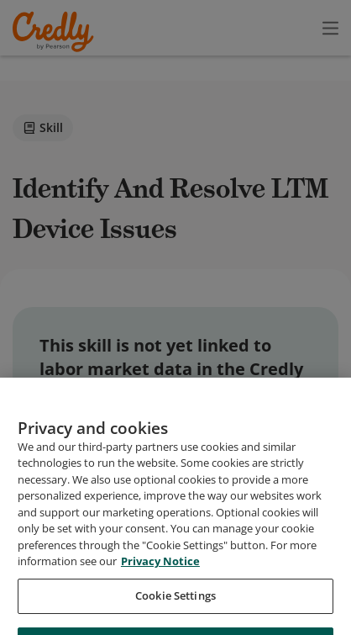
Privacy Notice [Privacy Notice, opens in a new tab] (160, 597)
